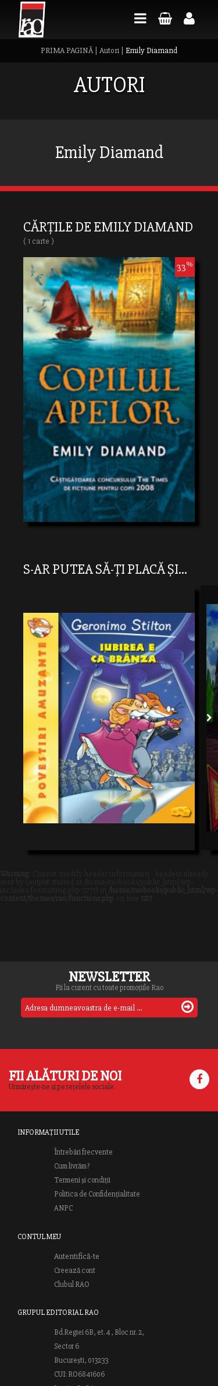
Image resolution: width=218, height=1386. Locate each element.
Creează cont (74, 1270)
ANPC (63, 1208)
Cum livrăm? (72, 1166)
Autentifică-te (76, 1256)
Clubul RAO (72, 1284)
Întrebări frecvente (83, 1152)
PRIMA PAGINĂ (67, 50)
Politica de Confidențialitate (97, 1194)
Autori (109, 50)
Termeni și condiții (82, 1180)
